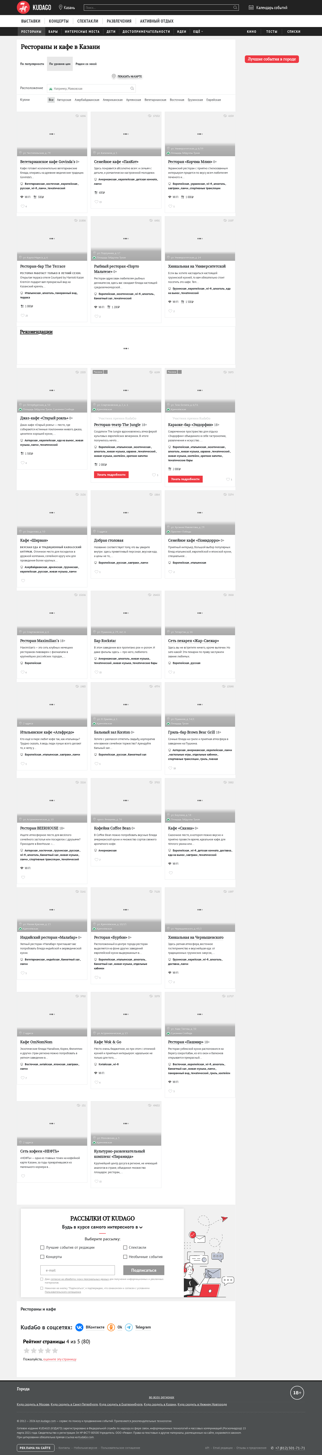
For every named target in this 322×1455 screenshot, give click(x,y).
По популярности (32, 64)
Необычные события (146, 1256)
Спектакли (137, 1247)
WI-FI (25, 197)
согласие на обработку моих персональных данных (80, 1279)
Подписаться (143, 1270)
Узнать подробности (111, 475)
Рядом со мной (86, 64)
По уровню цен (60, 64)
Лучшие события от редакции (70, 1247)
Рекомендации (36, 332)
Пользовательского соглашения (63, 1291)
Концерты (54, 1256)
